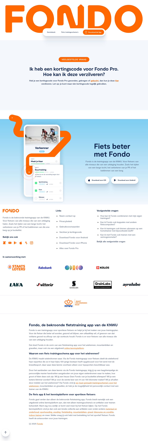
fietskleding (67, 412)
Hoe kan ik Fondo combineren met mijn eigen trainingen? (121, 217)
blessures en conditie (104, 412)
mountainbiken (80, 412)
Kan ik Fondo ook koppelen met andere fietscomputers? (118, 223)
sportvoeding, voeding (50, 412)
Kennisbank (51, 32)
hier (117, 80)
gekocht (95, 80)
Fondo (40, 423)
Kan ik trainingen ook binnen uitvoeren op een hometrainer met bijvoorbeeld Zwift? (121, 229)
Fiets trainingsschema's (69, 32)
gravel (90, 412)
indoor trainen (35, 415)
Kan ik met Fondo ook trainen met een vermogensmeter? (117, 236)
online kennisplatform (74, 348)
